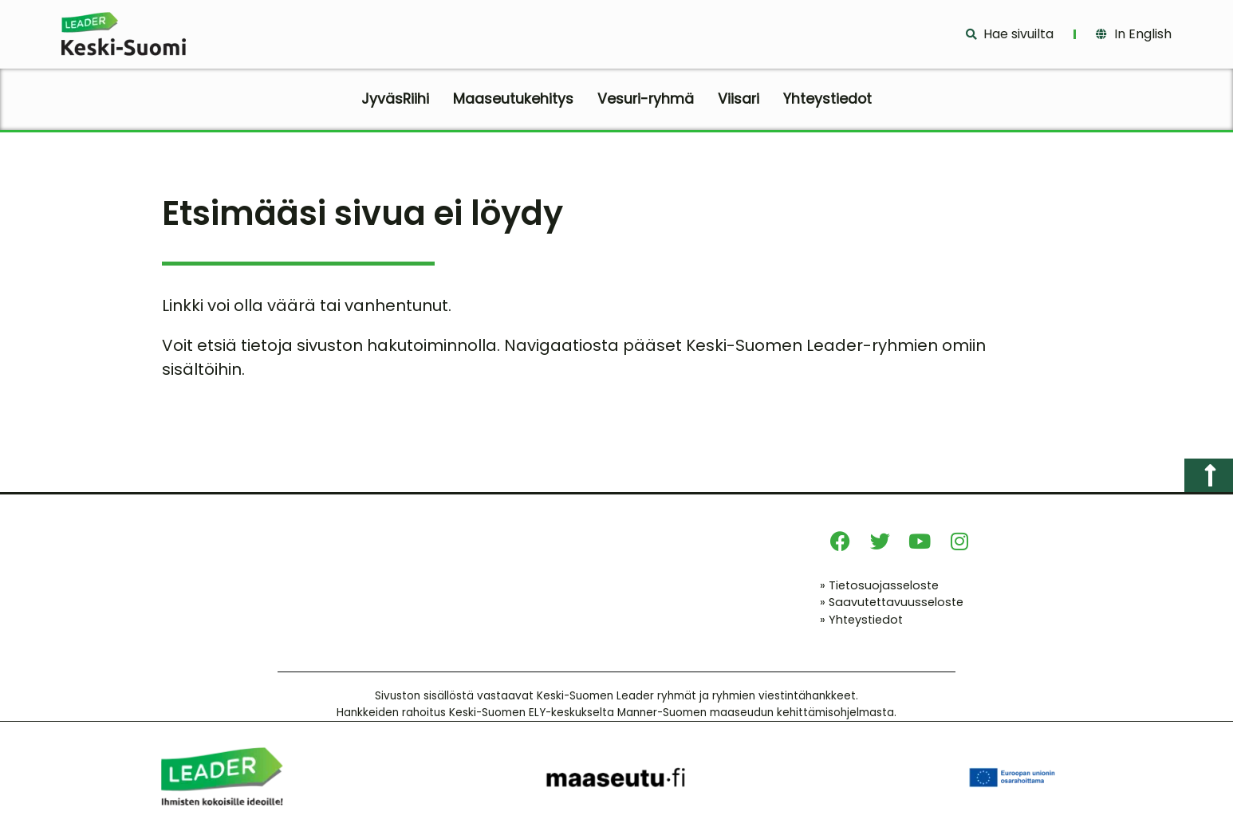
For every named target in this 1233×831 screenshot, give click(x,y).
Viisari (738, 98)
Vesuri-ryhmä (645, 98)
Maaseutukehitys (513, 98)
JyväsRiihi (395, 98)
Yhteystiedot (827, 98)
